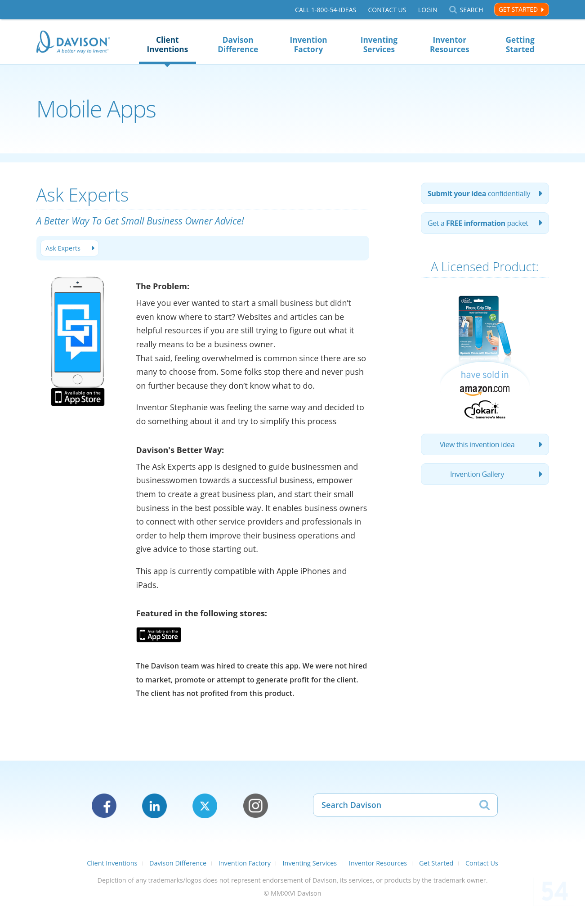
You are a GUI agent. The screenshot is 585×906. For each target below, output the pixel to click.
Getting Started (520, 44)
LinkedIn (154, 806)
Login (428, 9)
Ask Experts (62, 248)
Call (325, 9)
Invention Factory (308, 44)
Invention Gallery (477, 474)
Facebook (104, 806)
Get (478, 223)
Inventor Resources (449, 44)
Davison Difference (238, 44)
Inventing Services (379, 44)
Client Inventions (167, 44)
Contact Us (387, 9)
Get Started (518, 9)
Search (471, 9)
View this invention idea (477, 444)
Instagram (255, 806)
